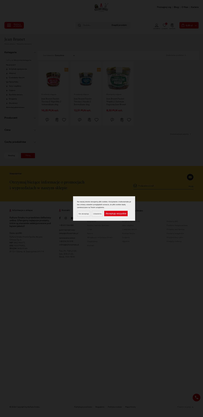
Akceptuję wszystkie (116, 213)
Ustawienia (97, 214)
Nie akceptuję (84, 214)
